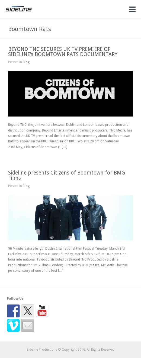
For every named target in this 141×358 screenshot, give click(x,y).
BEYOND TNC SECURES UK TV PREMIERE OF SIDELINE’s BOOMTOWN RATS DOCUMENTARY (62, 51)
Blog (26, 62)
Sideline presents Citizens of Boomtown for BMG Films (66, 175)
